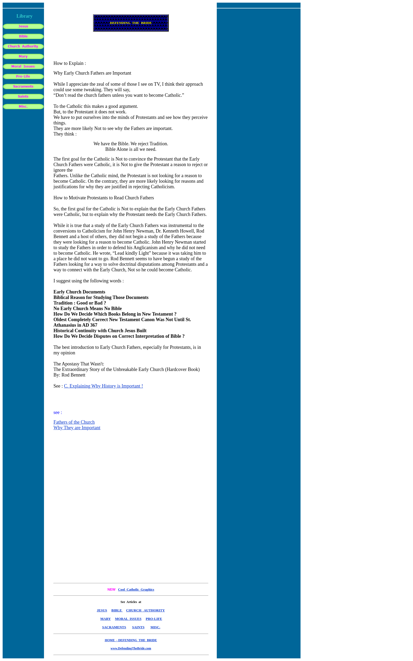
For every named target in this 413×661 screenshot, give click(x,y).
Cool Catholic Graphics (136, 589)
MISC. (155, 627)
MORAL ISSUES (128, 619)
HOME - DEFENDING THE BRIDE (131, 640)
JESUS (102, 610)
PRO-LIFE (154, 619)
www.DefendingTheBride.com (131, 648)
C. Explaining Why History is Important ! (103, 386)
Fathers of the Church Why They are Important (76, 424)
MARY (105, 619)
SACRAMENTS (114, 627)
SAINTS (138, 627)
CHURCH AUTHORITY (145, 610)
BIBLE (116, 610)
